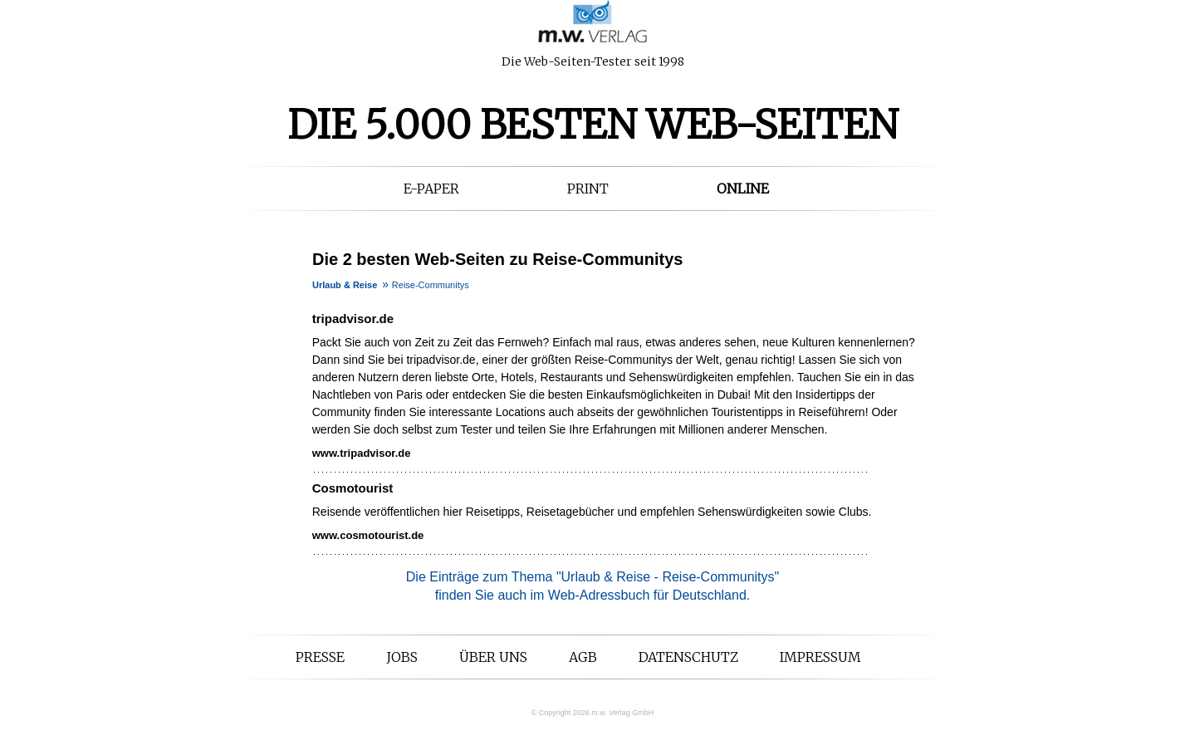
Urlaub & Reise (344, 285)
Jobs (402, 657)
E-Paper (431, 188)
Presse (320, 657)
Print (588, 188)
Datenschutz (688, 657)
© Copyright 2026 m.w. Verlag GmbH (592, 712)
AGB (583, 657)
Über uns (493, 657)
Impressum (820, 657)
